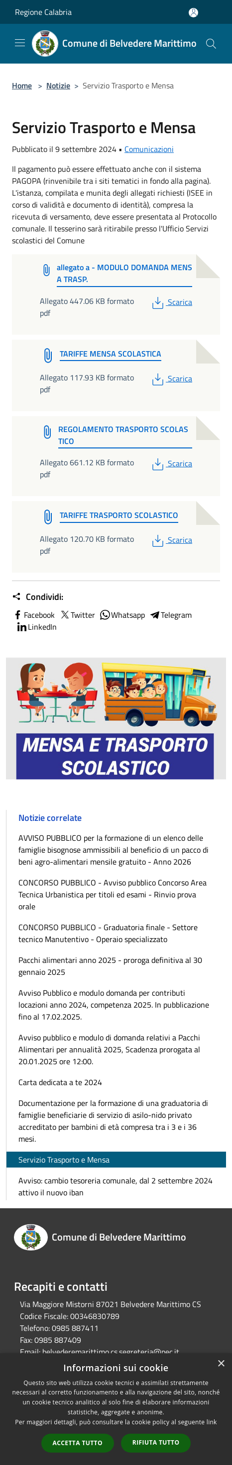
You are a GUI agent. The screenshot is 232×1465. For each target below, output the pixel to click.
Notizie (58, 85)
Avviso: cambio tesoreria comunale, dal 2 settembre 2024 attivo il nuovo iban (115, 1186)
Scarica (171, 302)
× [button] (221, 1364)
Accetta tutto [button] (78, 1443)
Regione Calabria (43, 12)
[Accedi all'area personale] (193, 12)
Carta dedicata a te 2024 (60, 1082)
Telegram (170, 615)
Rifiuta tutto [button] (156, 1442)
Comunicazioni (149, 149)
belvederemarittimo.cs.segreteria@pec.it (110, 1352)
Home (22, 85)
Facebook (33, 615)
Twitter (77, 615)
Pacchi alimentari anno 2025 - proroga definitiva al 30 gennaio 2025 (110, 966)
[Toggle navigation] (20, 43)
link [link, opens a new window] (212, 1422)
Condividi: (37, 597)
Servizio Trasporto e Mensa (64, 1160)
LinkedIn (36, 627)
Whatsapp (122, 615)
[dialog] (116, 1409)
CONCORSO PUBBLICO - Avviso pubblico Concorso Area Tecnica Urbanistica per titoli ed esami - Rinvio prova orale (112, 894)
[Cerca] (211, 44)
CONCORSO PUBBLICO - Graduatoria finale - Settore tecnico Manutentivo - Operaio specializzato (108, 933)
